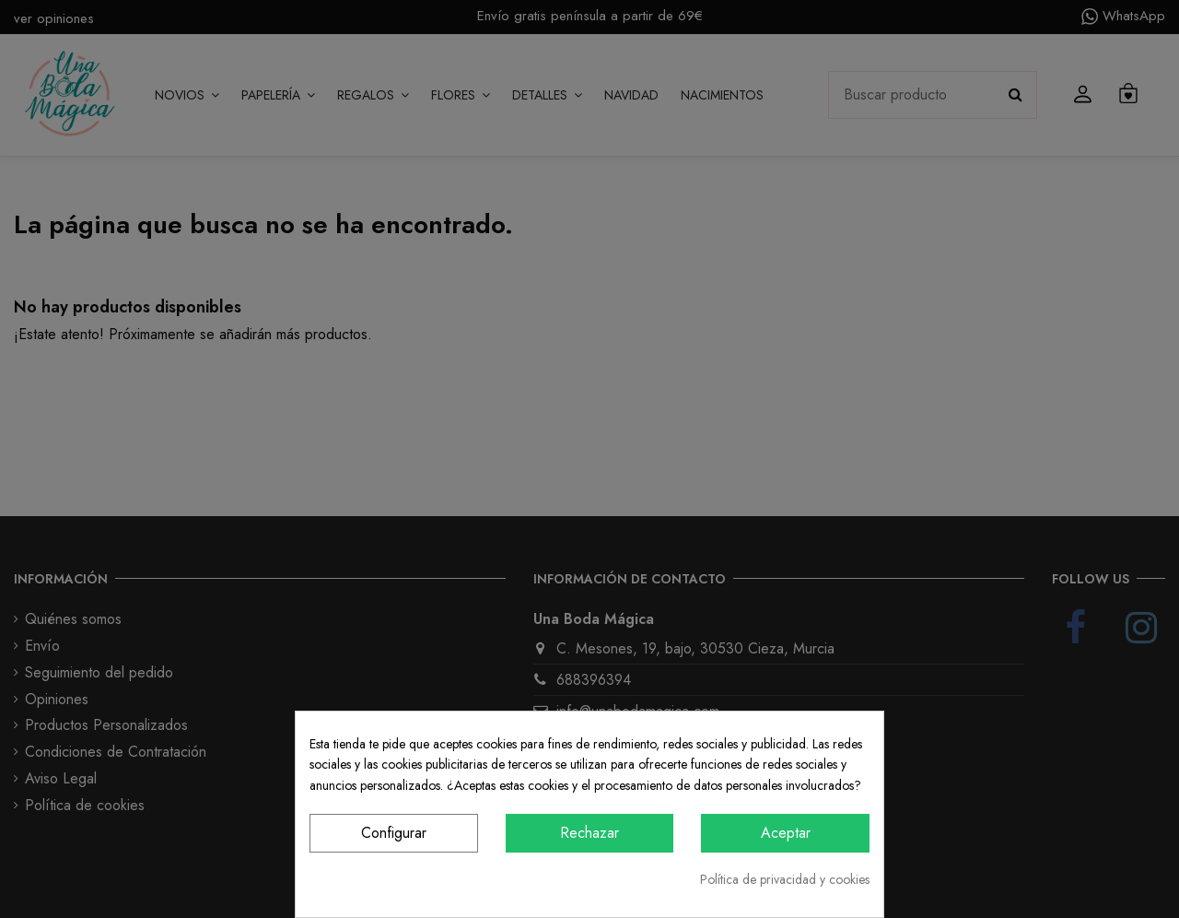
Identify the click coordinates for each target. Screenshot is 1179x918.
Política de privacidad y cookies (785, 879)
